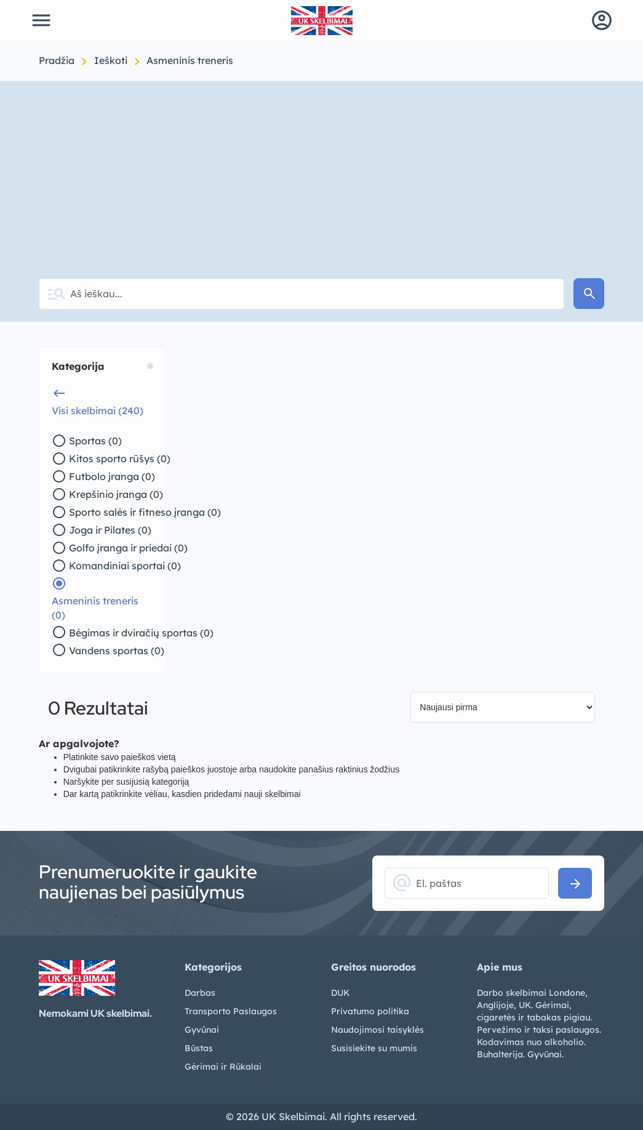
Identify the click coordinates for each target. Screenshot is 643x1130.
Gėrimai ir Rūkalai (223, 1066)
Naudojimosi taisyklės (377, 1029)
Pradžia (58, 60)
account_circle (601, 20)
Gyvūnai (202, 1029)
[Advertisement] (322, 173)
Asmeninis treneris (189, 60)
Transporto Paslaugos (231, 1011)
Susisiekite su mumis (374, 1048)
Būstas (199, 1048)
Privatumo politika (370, 1011)
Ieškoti (112, 60)
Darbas (200, 992)
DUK (340, 992)
